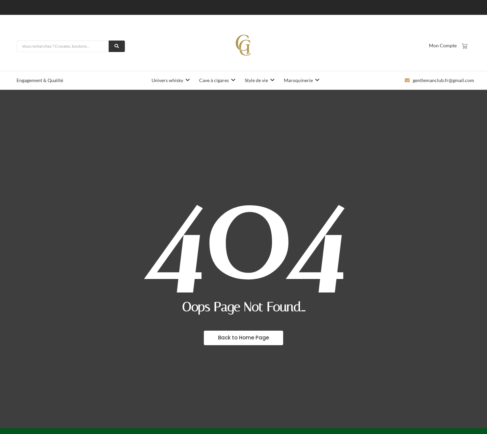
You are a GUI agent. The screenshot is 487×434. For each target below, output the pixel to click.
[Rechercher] (63, 46)
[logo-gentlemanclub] (244, 45)
